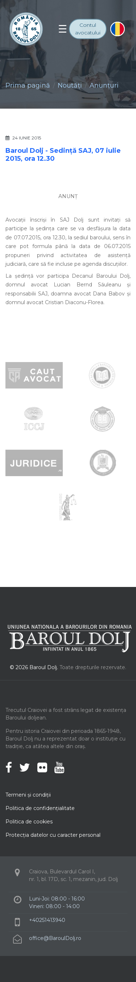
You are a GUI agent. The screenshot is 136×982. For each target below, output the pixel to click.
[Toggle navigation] (62, 29)
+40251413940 (47, 920)
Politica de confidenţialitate (40, 808)
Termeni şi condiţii (28, 795)
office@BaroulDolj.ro (55, 938)
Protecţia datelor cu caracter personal (52, 835)
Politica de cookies (29, 821)
